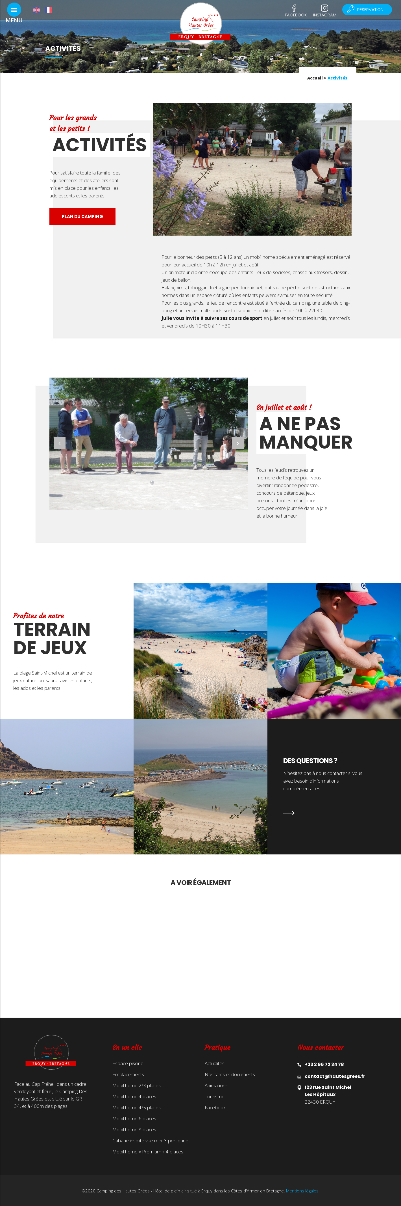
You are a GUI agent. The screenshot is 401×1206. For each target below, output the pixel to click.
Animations (216, 1085)
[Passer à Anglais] (39, 10)
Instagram (324, 15)
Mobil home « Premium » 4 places (147, 1152)
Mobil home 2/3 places (136, 1085)
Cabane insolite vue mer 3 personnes (151, 1141)
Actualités (215, 1063)
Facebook (296, 15)
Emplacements (128, 1074)
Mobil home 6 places (134, 1118)
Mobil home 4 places (134, 1096)
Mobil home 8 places (134, 1130)
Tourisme (215, 1096)
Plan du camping (82, 216)
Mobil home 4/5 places (136, 1107)
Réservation (368, 9)
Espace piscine (127, 1063)
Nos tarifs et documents (230, 1074)
